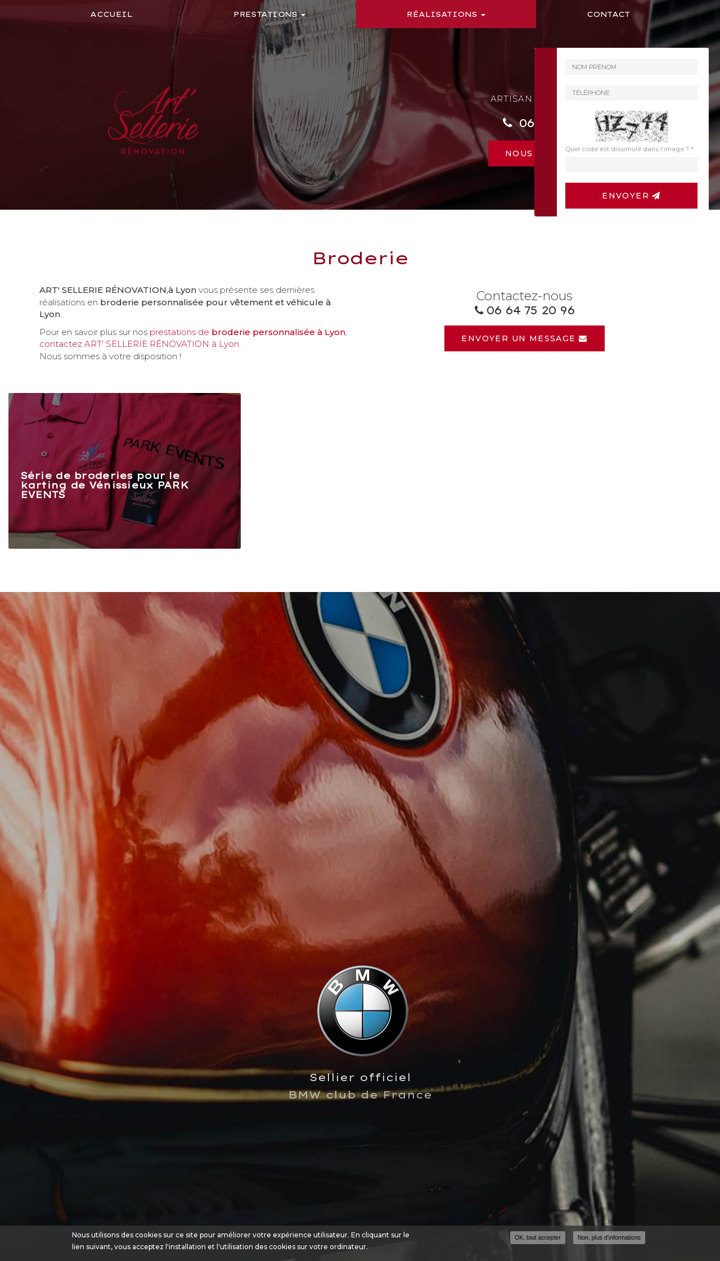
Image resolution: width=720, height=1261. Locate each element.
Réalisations (446, 14)
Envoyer (631, 196)
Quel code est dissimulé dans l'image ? (629, 149)
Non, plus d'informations (609, 1237)
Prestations (269, 14)
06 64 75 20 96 (530, 310)
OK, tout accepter (538, 1237)
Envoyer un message (524, 338)
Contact (608, 14)
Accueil (111, 14)
